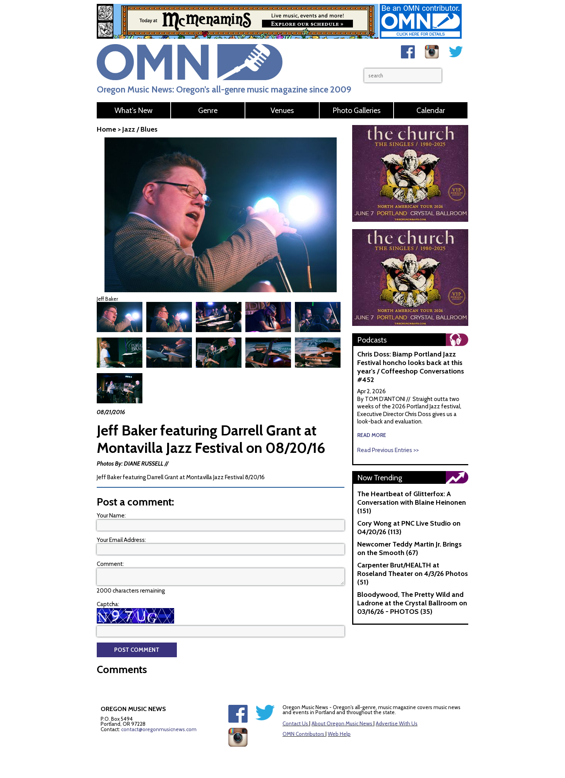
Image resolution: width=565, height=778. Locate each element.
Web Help (339, 716)
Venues (282, 110)
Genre (207, 110)
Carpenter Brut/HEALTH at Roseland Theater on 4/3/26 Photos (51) (412, 573)
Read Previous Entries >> (388, 450)
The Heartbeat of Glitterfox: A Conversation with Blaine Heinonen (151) (411, 502)
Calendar (430, 110)
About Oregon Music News (342, 705)
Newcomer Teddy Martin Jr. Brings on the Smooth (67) (409, 548)
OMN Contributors (303, 716)
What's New (133, 110)
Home (106, 129)
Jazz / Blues (140, 129)
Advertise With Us (397, 705)
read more (371, 435)
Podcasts (372, 339)
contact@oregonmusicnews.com (159, 711)
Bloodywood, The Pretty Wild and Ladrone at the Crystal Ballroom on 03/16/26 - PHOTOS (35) (412, 603)
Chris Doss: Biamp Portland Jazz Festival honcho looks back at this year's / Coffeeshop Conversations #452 (410, 367)
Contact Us (295, 705)
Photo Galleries (356, 110)
